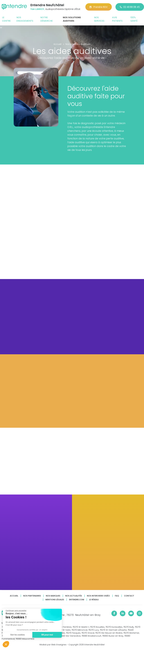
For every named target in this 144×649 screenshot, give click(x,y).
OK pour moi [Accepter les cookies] (47, 635)
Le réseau (94, 599)
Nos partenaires (32, 596)
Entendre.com (76, 599)
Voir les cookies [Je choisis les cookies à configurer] (17, 635)
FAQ (117, 596)
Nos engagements (24, 19)
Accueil (14, 596)
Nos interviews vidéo (98, 596)
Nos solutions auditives (72, 19)
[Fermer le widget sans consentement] (16, 610)
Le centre (6, 19)
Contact (129, 596)
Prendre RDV (99, 7)
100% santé (134, 19)
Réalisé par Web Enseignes (53, 644)
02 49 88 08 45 (130, 7)
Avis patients (117, 19)
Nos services (99, 19)
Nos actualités (73, 596)
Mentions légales (54, 599)
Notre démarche (46, 19)
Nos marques (53, 596)
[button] (6, 644)
